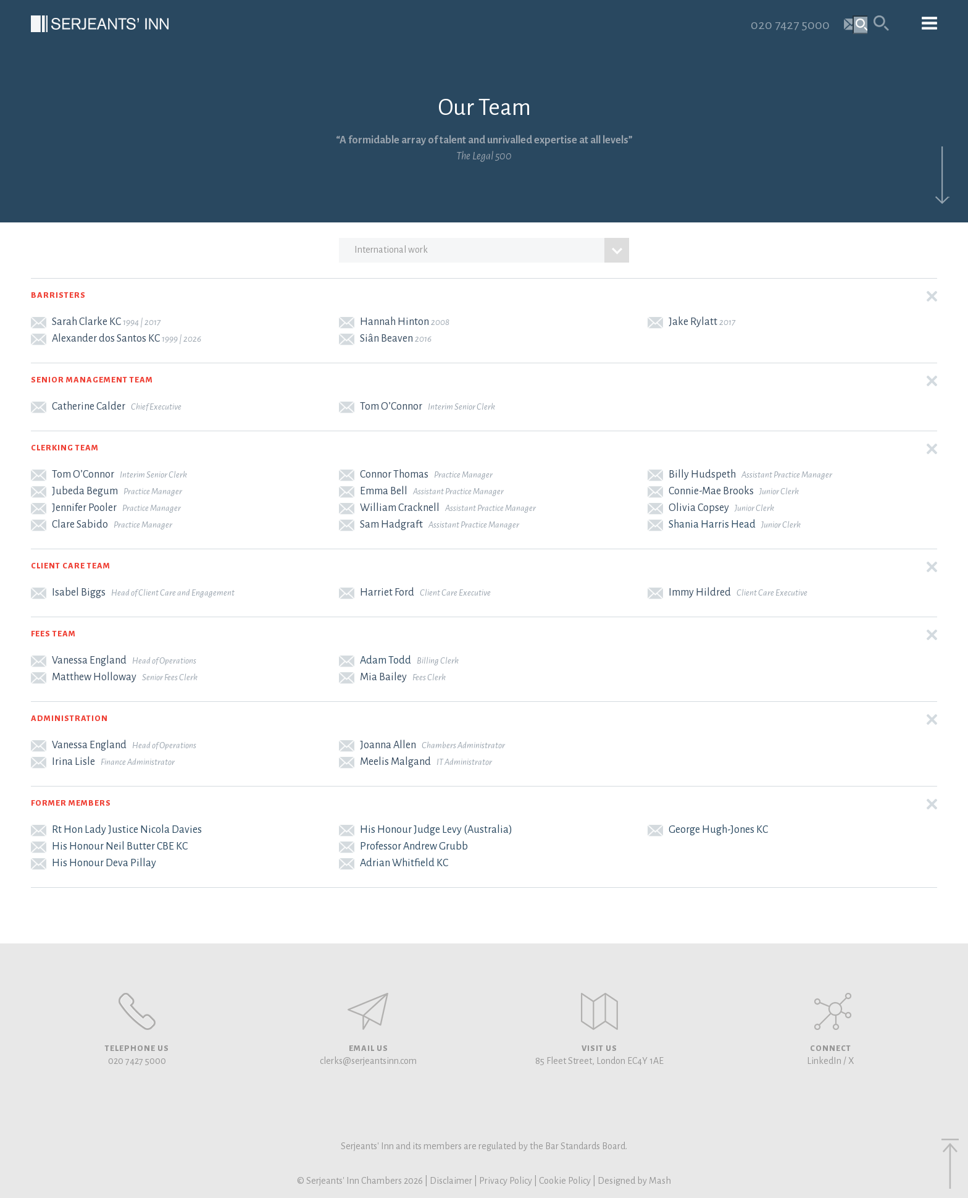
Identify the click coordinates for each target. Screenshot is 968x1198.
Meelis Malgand (395, 761)
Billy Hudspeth (702, 474)
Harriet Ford (387, 592)
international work (491, 250)
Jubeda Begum (85, 491)
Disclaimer (451, 1181)
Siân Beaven (386, 338)
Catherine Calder (88, 406)
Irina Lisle (73, 761)
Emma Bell (383, 491)
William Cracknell (400, 507)
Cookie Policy (565, 1181)
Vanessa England (89, 660)
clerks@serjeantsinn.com (368, 1061)
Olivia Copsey (699, 507)
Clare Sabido (80, 524)
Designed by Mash (634, 1181)
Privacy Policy (505, 1181)
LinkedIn (824, 1061)
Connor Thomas (394, 474)
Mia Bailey (383, 677)
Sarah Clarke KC (86, 321)
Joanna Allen (388, 745)
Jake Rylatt (693, 321)
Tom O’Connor (391, 406)
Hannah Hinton (394, 321)
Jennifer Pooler (84, 507)
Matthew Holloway (94, 677)
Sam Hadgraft (391, 524)
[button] (484, 296)
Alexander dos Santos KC (106, 338)
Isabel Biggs (79, 592)
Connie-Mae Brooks (711, 491)
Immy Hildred (700, 592)
